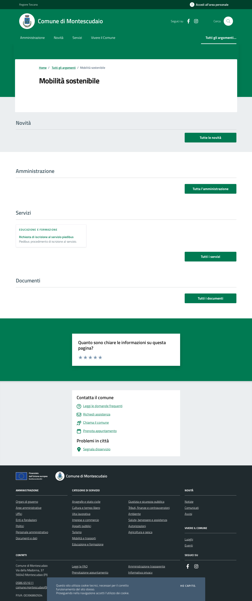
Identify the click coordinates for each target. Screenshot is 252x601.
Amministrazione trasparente (146, 566)
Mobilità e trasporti (84, 538)
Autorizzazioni (137, 526)
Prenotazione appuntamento (90, 572)
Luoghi (189, 539)
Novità (58, 37)
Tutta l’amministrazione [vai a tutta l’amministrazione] (210, 188)
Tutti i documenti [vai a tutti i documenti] (210, 298)
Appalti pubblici (81, 526)
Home (43, 67)
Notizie (189, 501)
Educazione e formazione (87, 544)
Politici (20, 526)
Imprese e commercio (85, 520)
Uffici (19, 513)
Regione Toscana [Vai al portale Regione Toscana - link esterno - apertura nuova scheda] (28, 4)
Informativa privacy (140, 572)
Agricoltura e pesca (140, 532)
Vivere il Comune (103, 37)
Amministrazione (32, 37)
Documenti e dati (26, 538)
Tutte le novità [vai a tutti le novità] (210, 137)
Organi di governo (27, 501)
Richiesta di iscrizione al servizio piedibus (46, 237)
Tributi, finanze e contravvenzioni (149, 507)
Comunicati (192, 507)
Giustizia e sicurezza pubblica (146, 501)
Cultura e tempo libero (86, 507)
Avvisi (188, 513)
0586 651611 (25, 582)
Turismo (77, 532)
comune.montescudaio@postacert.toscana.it (44, 587)
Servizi (77, 37)
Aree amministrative (28, 507)
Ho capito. (188, 585)
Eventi (189, 545)
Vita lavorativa (81, 513)
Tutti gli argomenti (64, 67)
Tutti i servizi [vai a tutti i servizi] (210, 256)
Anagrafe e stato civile (86, 501)
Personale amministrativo (32, 532)
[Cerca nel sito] (228, 21)
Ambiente (134, 513)
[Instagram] (194, 21)
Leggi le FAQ (80, 566)
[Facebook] (187, 21)
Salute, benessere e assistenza (147, 520)
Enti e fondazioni (26, 520)
